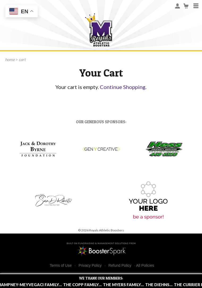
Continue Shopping (122, 87)
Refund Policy (119, 266)
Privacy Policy (90, 266)
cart (22, 59)
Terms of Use (61, 266)
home (10, 59)
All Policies (145, 265)
